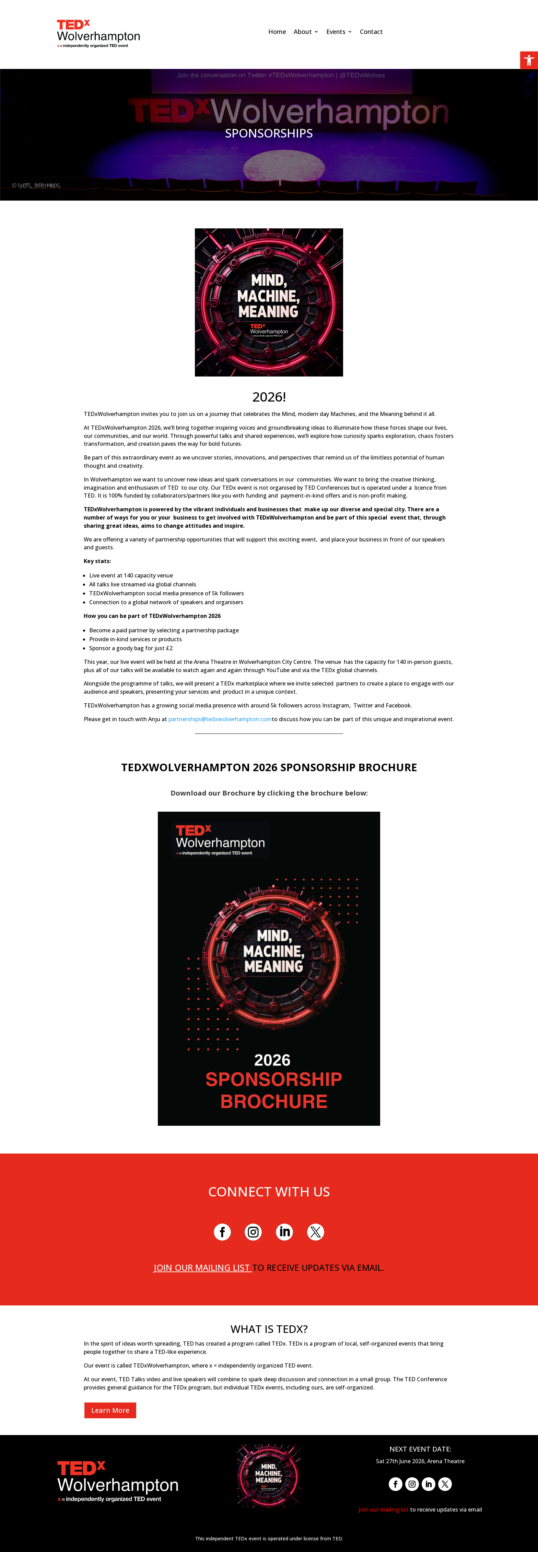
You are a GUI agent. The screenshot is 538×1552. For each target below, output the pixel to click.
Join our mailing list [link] (203, 1267)
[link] (529, 60)
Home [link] (277, 32)
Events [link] (336, 32)
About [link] (303, 32)
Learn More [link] (110, 1410)
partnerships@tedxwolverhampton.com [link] (220, 719)
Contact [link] (371, 32)
